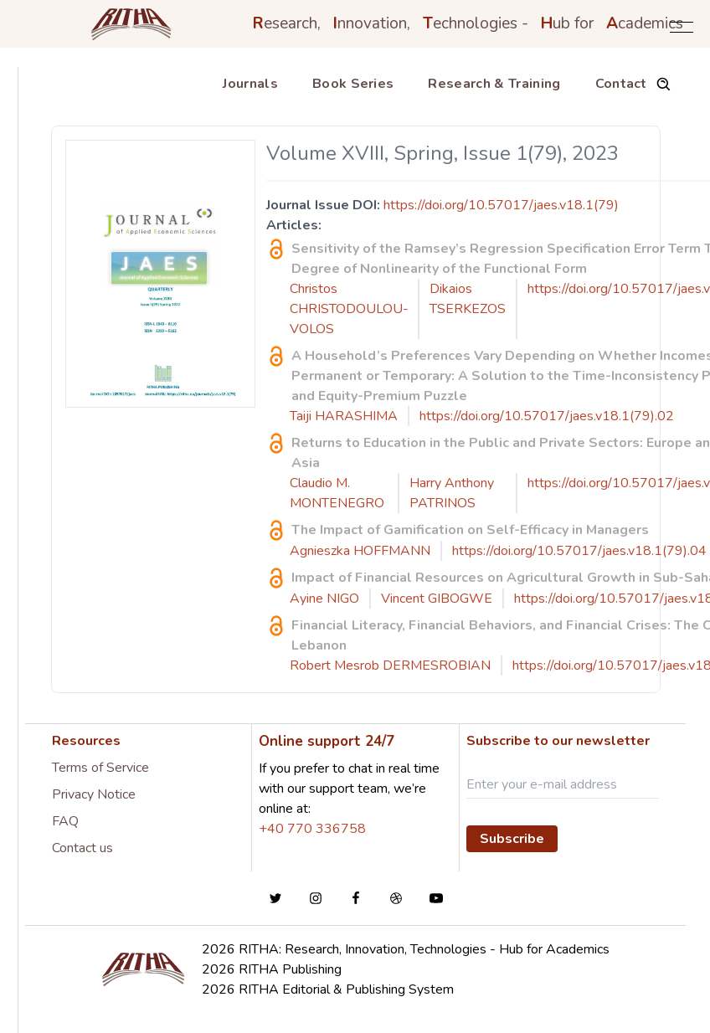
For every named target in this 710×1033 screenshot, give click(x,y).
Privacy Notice (94, 794)
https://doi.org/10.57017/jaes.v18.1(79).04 (579, 551)
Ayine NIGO (324, 598)
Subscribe (512, 839)
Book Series (353, 84)
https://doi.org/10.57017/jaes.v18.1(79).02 (546, 416)
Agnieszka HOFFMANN (360, 551)
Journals (250, 84)
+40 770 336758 (312, 829)
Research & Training (494, 84)
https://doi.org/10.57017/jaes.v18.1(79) (501, 205)
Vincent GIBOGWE (436, 598)
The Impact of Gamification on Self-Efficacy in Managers (470, 530)
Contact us (82, 848)
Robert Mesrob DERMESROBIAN (390, 665)
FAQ (65, 821)
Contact (621, 84)
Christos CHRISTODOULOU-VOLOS (349, 309)
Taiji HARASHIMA (344, 416)
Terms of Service (100, 767)
